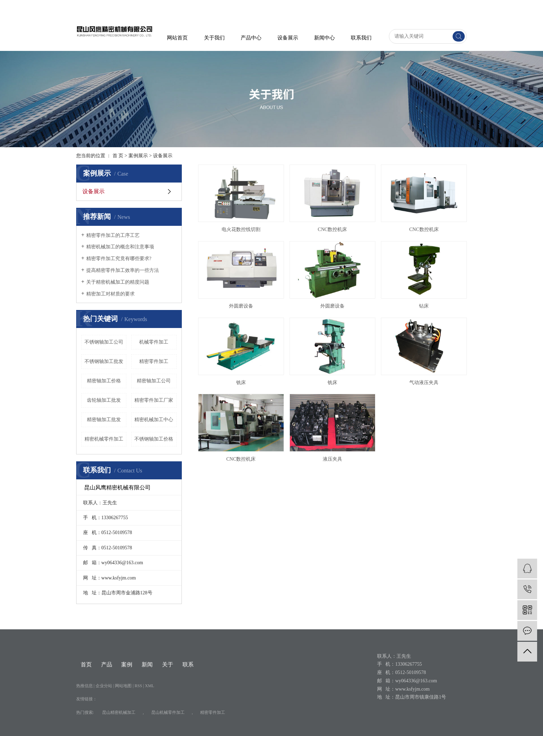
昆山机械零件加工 (168, 712)
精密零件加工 (153, 361)
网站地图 (124, 685)
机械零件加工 (153, 342)
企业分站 (104, 685)
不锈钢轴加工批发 (103, 361)
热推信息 (84, 685)
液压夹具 (332, 459)
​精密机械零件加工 (103, 439)
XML (149, 685)
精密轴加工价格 (104, 380)
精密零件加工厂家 (153, 400)
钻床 (424, 306)
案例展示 (138, 155)
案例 (126, 664)
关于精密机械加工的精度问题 (117, 282)
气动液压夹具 (423, 382)
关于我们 (214, 38)
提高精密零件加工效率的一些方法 (122, 270)
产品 (106, 664)
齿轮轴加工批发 (104, 400)
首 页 (118, 155)
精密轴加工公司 (154, 380)
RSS (138, 685)
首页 (86, 664)
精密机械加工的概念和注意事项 (120, 246)
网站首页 (177, 38)
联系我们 (361, 38)
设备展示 (287, 38)
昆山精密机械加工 (118, 712)
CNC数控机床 (332, 229)
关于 (167, 664)
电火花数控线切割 (241, 229)
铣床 (241, 382)
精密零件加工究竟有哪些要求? (118, 258)
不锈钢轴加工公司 (103, 342)
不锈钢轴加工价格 (153, 439)
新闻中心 (324, 38)
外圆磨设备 (241, 306)
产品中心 (251, 38)
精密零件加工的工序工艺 (113, 235)
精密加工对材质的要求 (110, 293)
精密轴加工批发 (104, 419)
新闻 (147, 664)
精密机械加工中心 (153, 419)
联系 (188, 664)
